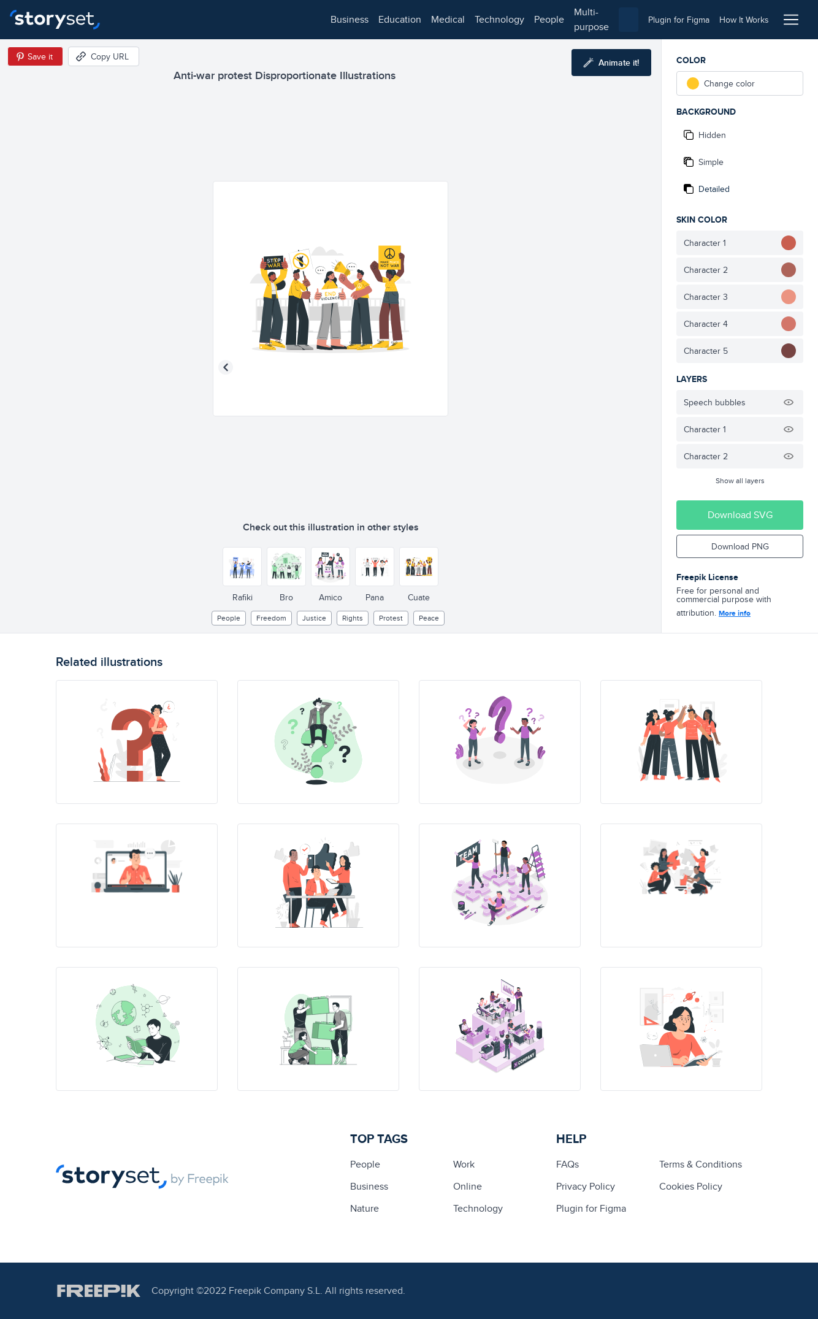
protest (391, 618)
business (139, 19)
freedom (271, 618)
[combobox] (535, 19)
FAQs (567, 1164)
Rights (352, 618)
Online (467, 1186)
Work (464, 1164)
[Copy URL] (103, 56)
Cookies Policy (690, 1186)
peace (429, 618)
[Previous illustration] (225, 367)
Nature (364, 1208)
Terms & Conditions (700, 1164)
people (338, 19)
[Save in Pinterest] (35, 56)
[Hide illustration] (788, 402)
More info (735, 613)
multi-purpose (392, 19)
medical (237, 19)
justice (314, 618)
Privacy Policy (585, 1186)
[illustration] (137, 742)
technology (288, 19)
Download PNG (740, 546)
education (188, 19)
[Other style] (242, 566)
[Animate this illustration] (611, 62)
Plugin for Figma (591, 1208)
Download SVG (740, 515)
